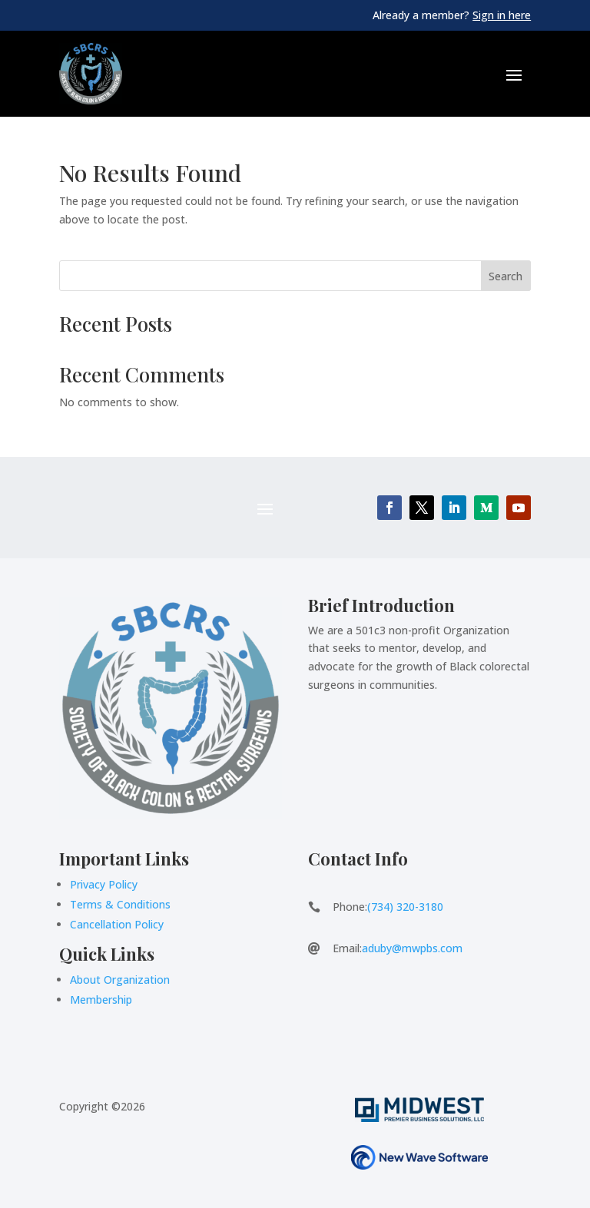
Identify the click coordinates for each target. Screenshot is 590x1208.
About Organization (120, 979)
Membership (101, 999)
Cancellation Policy (117, 924)
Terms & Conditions (120, 904)
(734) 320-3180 (405, 906)
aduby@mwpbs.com (412, 948)
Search (505, 276)
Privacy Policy (104, 884)
